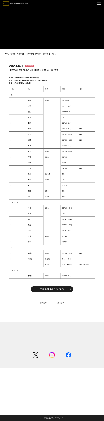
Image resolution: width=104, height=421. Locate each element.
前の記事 (43, 302)
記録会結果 (29, 66)
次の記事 (60, 302)
